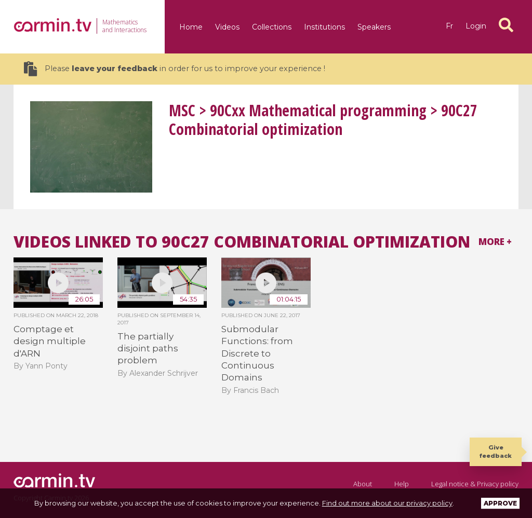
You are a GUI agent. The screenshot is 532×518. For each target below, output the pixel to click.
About (362, 483)
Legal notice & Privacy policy (474, 483)
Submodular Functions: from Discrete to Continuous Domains (257, 353)
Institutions (324, 27)
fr (449, 26)
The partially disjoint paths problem (147, 348)
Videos (227, 27)
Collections (271, 27)
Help (401, 483)
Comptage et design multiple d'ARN (50, 341)
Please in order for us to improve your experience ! (174, 68)
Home (191, 27)
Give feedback (496, 451)
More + (495, 242)
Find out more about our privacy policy (387, 503)
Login (476, 26)
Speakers (374, 27)
